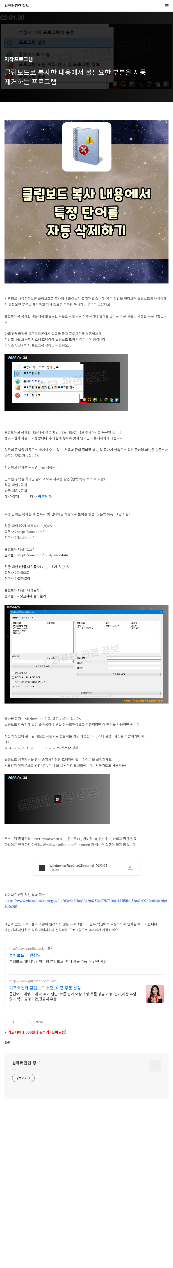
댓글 (7, 1180)
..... (14, 1207)
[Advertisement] (86, 146)
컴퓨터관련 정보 (17, 5)
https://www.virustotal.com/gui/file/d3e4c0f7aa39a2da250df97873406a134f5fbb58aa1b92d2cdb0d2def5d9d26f (86, 966)
